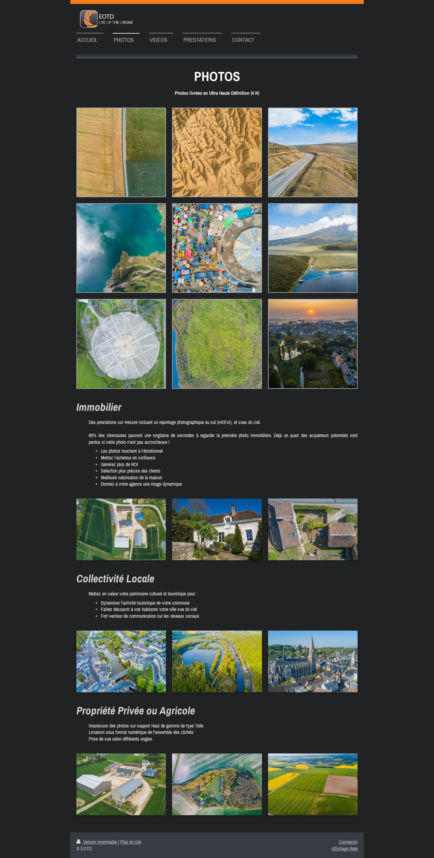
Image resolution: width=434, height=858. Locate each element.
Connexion (348, 842)
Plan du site (130, 842)
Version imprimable (97, 842)
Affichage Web (345, 848)
